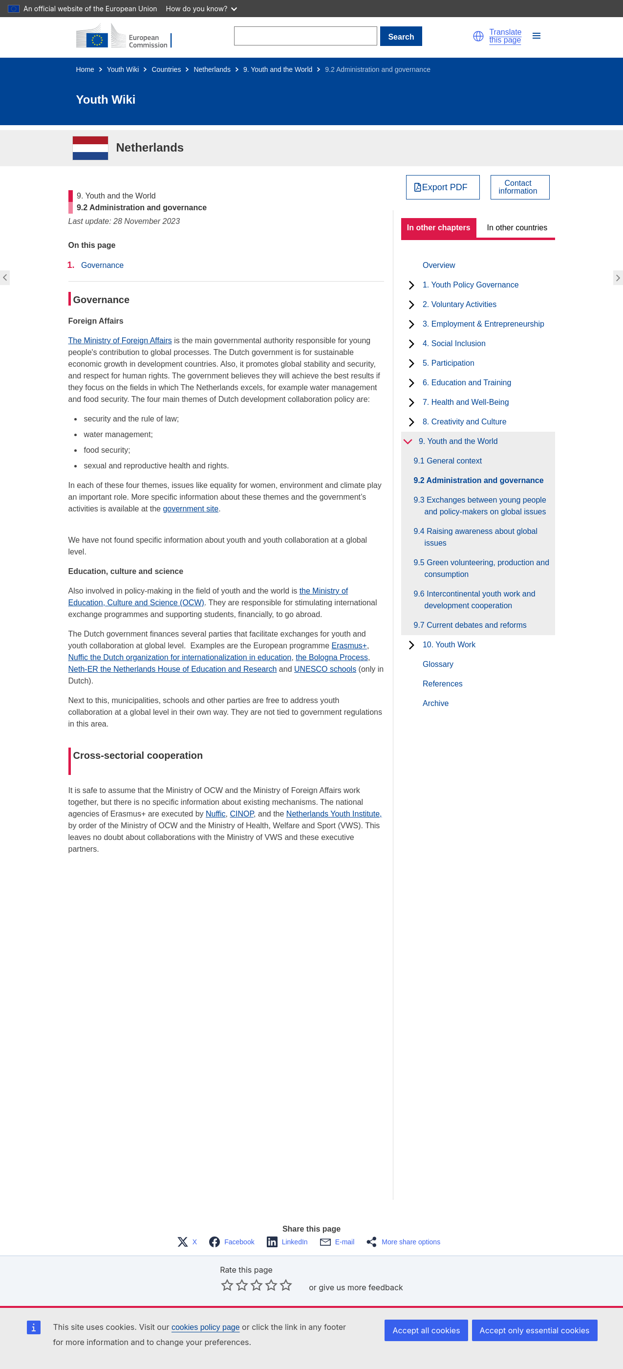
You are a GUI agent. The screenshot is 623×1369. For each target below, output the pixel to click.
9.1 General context (453, 461)
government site (190, 509)
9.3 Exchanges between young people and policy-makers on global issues (485, 506)
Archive (436, 703)
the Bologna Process (332, 657)
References (443, 684)
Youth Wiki (123, 69)
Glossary (438, 664)
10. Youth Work (449, 644)
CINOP (242, 814)
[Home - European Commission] (130, 36)
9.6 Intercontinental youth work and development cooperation (480, 600)
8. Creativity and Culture (465, 422)
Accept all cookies (426, 1330)
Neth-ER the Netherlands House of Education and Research (172, 669)
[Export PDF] (443, 187)
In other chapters (439, 227)
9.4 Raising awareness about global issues (481, 537)
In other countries (517, 227)
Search (401, 37)
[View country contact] (520, 187)
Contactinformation (518, 187)
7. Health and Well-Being (466, 402)
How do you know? (201, 8)
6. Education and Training (467, 382)
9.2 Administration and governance (484, 480)
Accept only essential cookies (535, 1330)
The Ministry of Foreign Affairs (120, 340)
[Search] (305, 35)
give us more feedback (361, 1287)
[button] (478, 36)
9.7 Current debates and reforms (476, 625)
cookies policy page (206, 1327)
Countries (166, 69)
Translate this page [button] (505, 36)
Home (85, 69)
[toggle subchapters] (411, 285)
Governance (102, 265)
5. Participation (448, 363)
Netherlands (212, 69)
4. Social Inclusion (454, 343)
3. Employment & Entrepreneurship (483, 324)
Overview (439, 265)
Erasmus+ (348, 645)
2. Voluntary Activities (459, 304)
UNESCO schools (325, 669)
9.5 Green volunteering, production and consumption (487, 568)
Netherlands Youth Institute (333, 814)
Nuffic (216, 814)
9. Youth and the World (277, 69)
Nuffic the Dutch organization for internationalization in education (180, 657)
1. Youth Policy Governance (471, 285)
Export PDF (445, 187)
